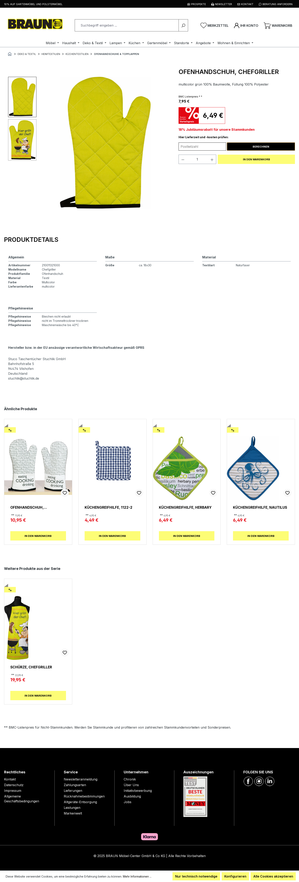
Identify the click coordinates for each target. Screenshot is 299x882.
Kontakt (10, 779)
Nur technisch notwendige (196, 876)
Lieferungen (73, 791)
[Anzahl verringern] (183, 159)
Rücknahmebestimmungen (84, 796)
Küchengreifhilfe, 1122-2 (108, 507)
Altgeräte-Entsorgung (80, 802)
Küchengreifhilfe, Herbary (185, 507)
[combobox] (127, 25)
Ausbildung (132, 796)
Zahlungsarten (75, 785)
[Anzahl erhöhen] (212, 159)
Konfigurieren (235, 876)
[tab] (31, 239)
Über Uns (131, 785)
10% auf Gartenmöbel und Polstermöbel (33, 4)
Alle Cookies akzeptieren (273, 876)
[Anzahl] (197, 159)
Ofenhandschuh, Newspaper (27, 507)
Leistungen (72, 808)
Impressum (12, 791)
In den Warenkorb (256, 159)
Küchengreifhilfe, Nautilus (260, 507)
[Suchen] (183, 25)
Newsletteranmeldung (80, 779)
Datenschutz (13, 785)
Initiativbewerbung (138, 791)
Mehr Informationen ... (137, 876)
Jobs (127, 802)
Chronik (130, 779)
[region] (89, 143)
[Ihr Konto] (246, 25)
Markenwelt (73, 813)
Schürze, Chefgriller (31, 667)
